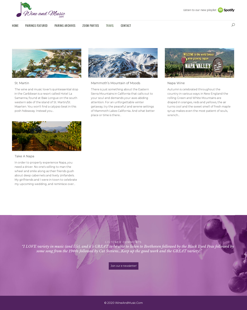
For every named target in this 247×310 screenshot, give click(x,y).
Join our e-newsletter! (124, 265)
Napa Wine (176, 83)
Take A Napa (24, 156)
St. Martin (22, 83)
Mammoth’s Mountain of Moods (115, 83)
